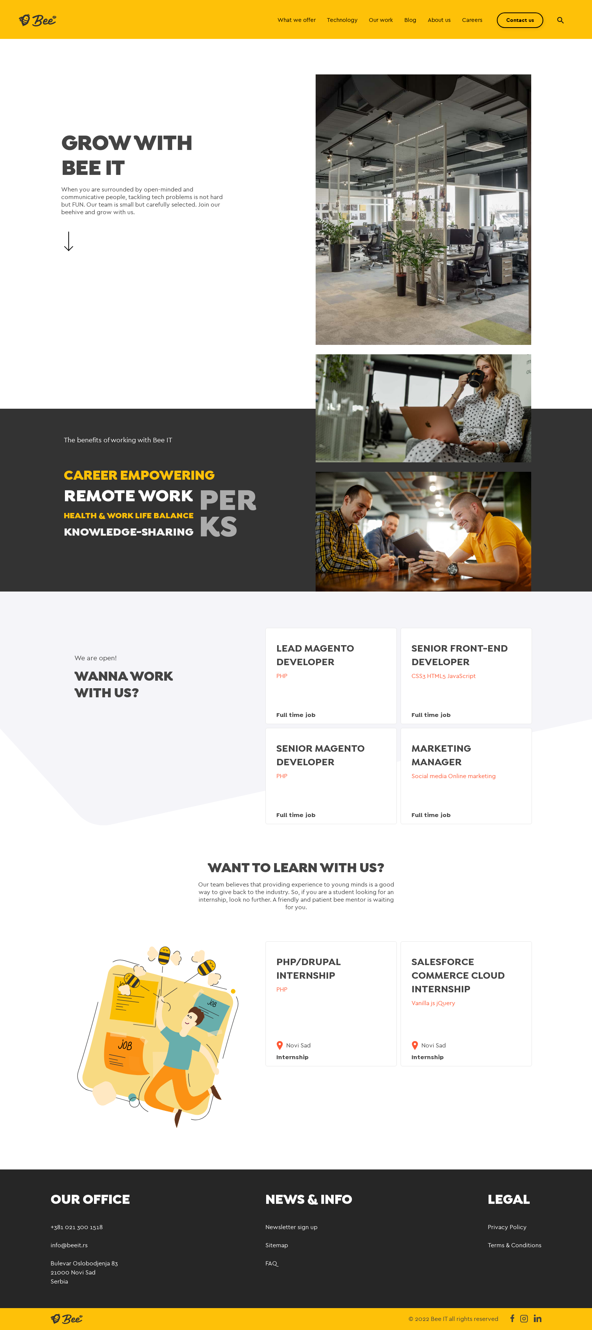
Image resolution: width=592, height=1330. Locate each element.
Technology (342, 20)
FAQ (271, 1263)
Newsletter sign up (291, 1227)
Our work (381, 20)
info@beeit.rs (69, 1245)
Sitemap (276, 1245)
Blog (410, 20)
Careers (472, 20)
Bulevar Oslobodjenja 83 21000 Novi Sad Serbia (84, 1272)
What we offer (297, 20)
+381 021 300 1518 (77, 1227)
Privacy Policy (507, 1227)
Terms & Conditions (514, 1245)
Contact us (520, 20)
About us (439, 20)
